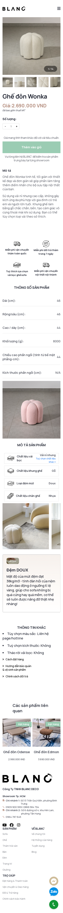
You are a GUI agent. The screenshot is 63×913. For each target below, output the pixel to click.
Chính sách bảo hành (14, 898)
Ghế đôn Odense (16, 752)
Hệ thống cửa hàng (42, 840)
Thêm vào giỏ (31, 147)
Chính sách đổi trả (15, 676)
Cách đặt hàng (13, 659)
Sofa (5, 834)
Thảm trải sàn (10, 845)
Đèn (5, 857)
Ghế (5, 840)
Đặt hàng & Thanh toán (15, 880)
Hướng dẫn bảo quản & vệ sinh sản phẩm (17, 668)
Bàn (5, 851)
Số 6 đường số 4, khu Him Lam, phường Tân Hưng (37, 812)
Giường (6, 869)
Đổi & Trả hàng (10, 892)
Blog (34, 851)
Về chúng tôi (38, 834)
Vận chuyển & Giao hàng (16, 886)
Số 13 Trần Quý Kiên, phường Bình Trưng (39, 802)
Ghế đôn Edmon (46, 752)
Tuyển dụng (38, 845)
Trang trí (7, 863)
